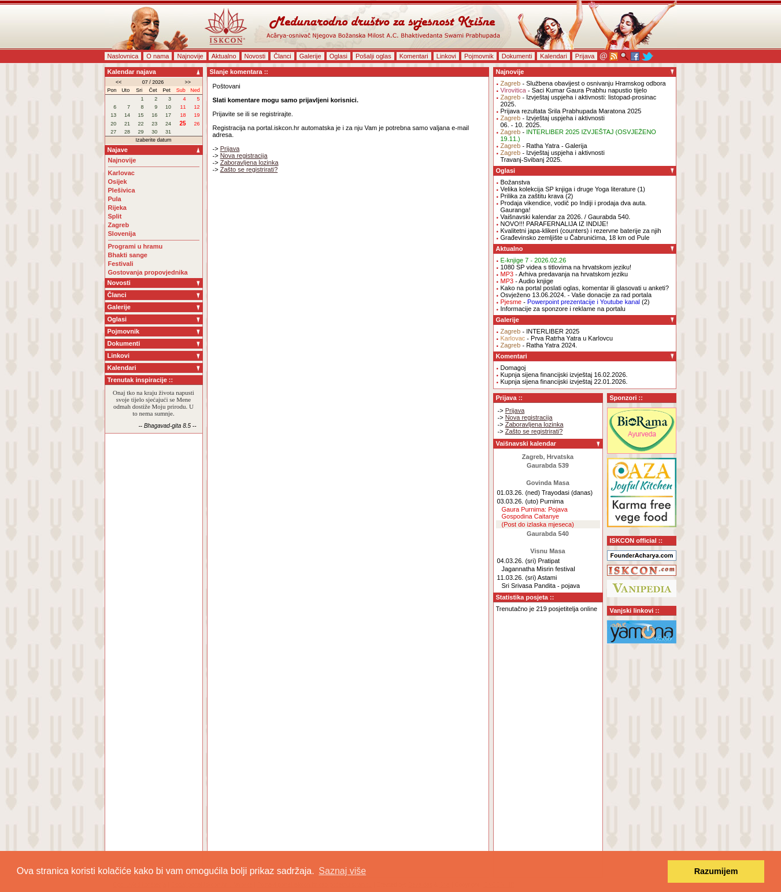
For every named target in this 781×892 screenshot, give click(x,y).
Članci (282, 56)
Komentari (413, 56)
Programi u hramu (135, 246)
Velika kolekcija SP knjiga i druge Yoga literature (568, 189)
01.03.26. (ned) (519, 492)
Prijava (585, 56)
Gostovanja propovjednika (148, 272)
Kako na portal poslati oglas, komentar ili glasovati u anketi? (585, 287)
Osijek (117, 181)
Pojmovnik (479, 56)
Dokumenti (517, 56)
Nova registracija (244, 155)
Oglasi (338, 56)
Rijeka (117, 207)
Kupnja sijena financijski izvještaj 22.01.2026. (564, 381)
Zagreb (118, 224)
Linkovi (446, 56)
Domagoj (513, 367)
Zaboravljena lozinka (249, 162)
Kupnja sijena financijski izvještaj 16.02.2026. (564, 374)
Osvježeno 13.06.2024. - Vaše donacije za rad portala (576, 294)
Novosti (255, 56)
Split (115, 216)
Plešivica (121, 190)
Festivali (121, 263)
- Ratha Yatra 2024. (539, 345)
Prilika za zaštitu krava (532, 196)
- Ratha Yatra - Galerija (544, 145)
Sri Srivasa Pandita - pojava (541, 585)
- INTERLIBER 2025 (540, 331)
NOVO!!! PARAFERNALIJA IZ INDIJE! (554, 223)
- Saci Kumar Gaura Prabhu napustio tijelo (574, 90)
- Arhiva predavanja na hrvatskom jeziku (564, 274)
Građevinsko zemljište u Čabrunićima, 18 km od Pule (575, 237)
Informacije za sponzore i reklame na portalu (563, 308)
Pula (114, 198)
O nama (157, 56)
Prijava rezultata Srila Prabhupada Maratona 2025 (571, 111)
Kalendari (553, 56)
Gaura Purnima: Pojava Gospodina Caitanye (535, 513)
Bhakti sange (127, 254)
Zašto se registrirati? (249, 169)
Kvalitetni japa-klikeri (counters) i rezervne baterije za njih (581, 230)
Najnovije (190, 56)
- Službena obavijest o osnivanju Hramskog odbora (583, 83)
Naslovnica (123, 56)
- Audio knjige (527, 280)
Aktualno (224, 56)
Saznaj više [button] (342, 871)
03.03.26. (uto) (518, 501)
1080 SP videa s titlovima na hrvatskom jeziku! (566, 267)
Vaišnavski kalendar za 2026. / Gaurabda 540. (566, 216)
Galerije (310, 56)
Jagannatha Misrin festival (538, 568)
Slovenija (122, 233)
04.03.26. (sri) (516, 560)
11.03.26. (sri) (516, 577)
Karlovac (121, 172)
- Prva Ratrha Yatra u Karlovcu (557, 338)
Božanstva (515, 182)
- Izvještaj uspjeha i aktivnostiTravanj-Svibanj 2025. (553, 156)
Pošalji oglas (373, 56)
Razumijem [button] (716, 871)
